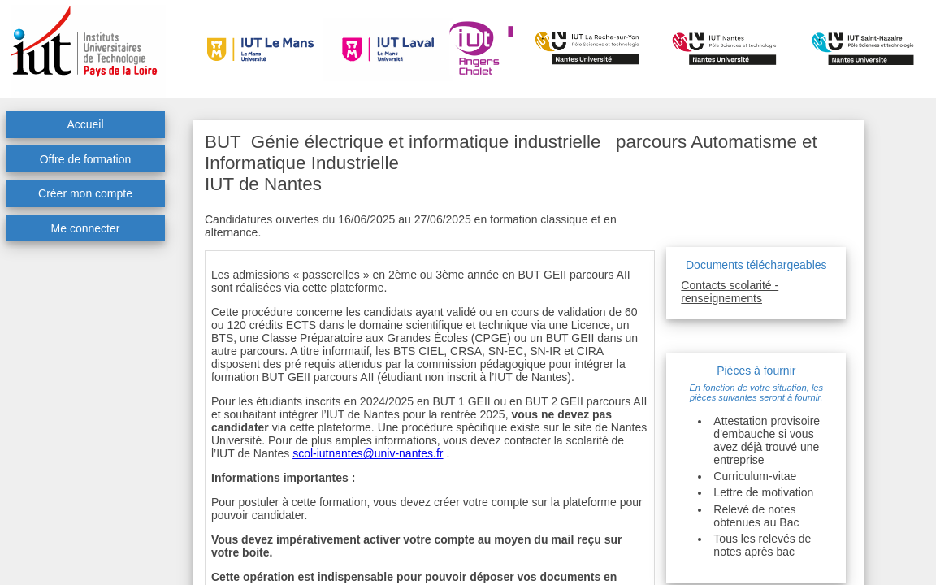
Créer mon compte (85, 193)
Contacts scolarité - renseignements (729, 292)
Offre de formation (86, 159)
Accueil (85, 124)
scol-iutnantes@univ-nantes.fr (367, 453)
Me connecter (85, 228)
